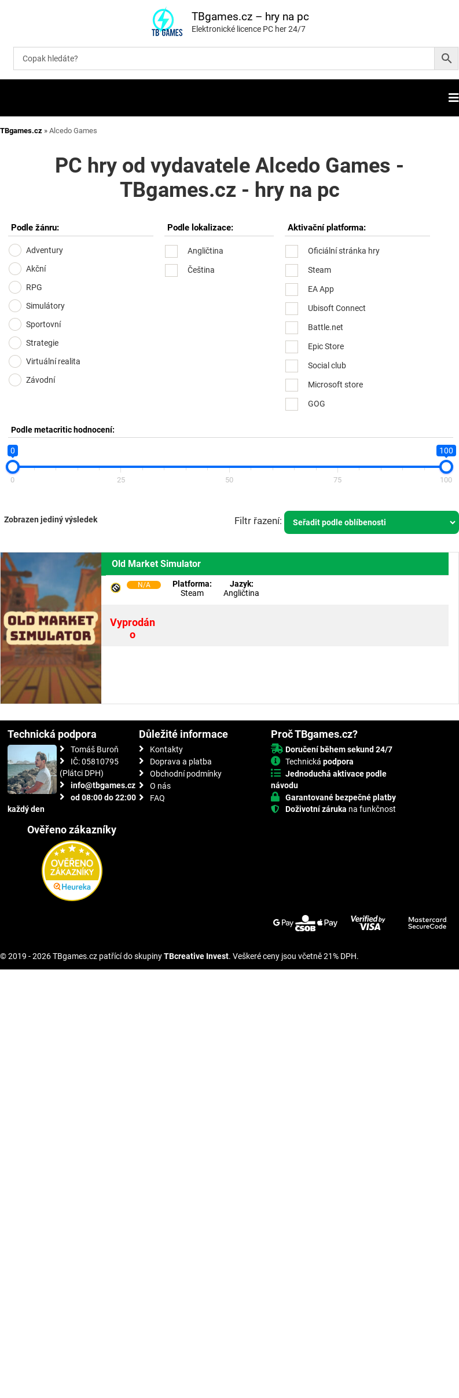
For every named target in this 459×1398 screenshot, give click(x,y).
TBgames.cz (21, 130)
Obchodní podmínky (186, 773)
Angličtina (205, 250)
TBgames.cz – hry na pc (250, 16)
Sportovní (43, 324)
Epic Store (326, 346)
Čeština (201, 270)
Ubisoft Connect (337, 308)
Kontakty (166, 749)
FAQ (157, 798)
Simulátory (45, 305)
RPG (34, 287)
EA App (321, 289)
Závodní (40, 380)
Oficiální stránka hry (344, 250)
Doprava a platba (181, 761)
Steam (319, 270)
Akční (36, 268)
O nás (160, 786)
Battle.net (325, 327)
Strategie (42, 342)
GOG (316, 403)
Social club (327, 365)
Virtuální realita (53, 361)
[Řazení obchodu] (371, 522)
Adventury (44, 250)
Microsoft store (335, 384)
